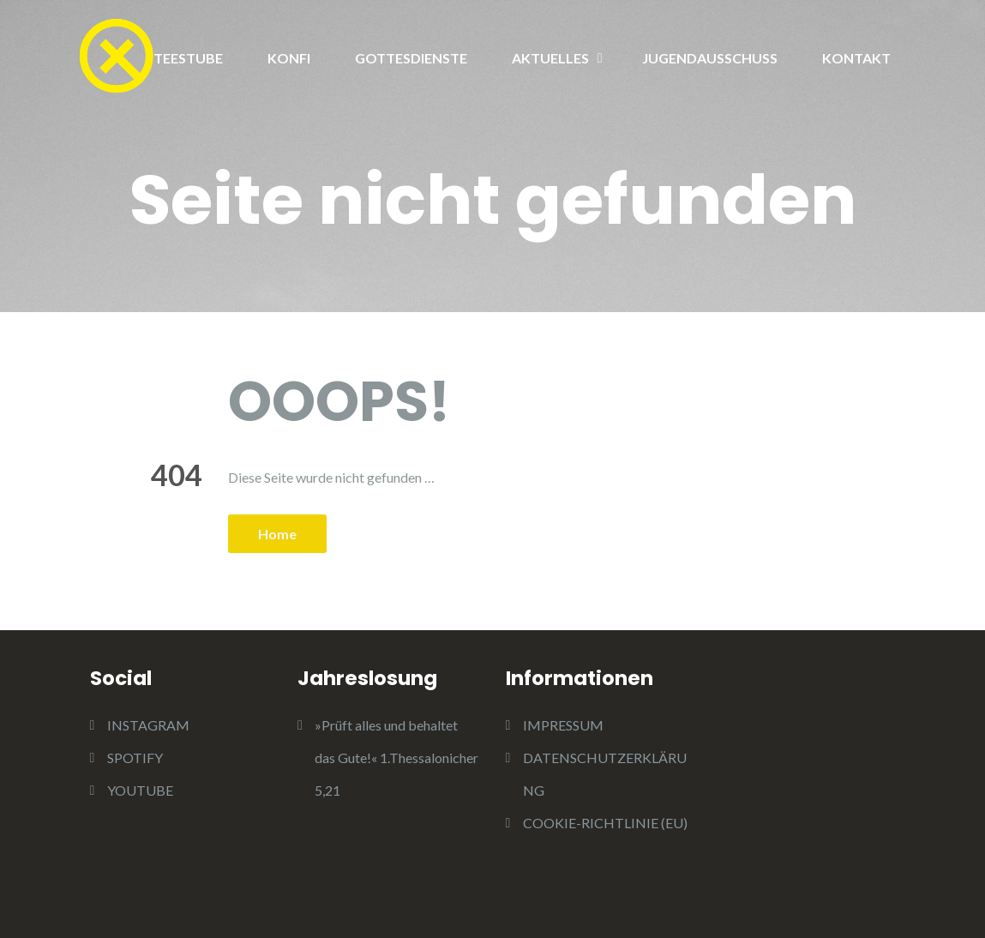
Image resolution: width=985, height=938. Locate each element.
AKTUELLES (550, 58)
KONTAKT (856, 58)
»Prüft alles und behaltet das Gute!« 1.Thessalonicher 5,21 (396, 757)
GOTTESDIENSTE (411, 58)
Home (277, 534)
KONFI (288, 58)
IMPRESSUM (563, 725)
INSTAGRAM (148, 725)
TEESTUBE (188, 58)
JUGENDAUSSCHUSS (710, 58)
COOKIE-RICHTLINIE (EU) (605, 823)
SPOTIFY (135, 757)
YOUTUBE (140, 790)
